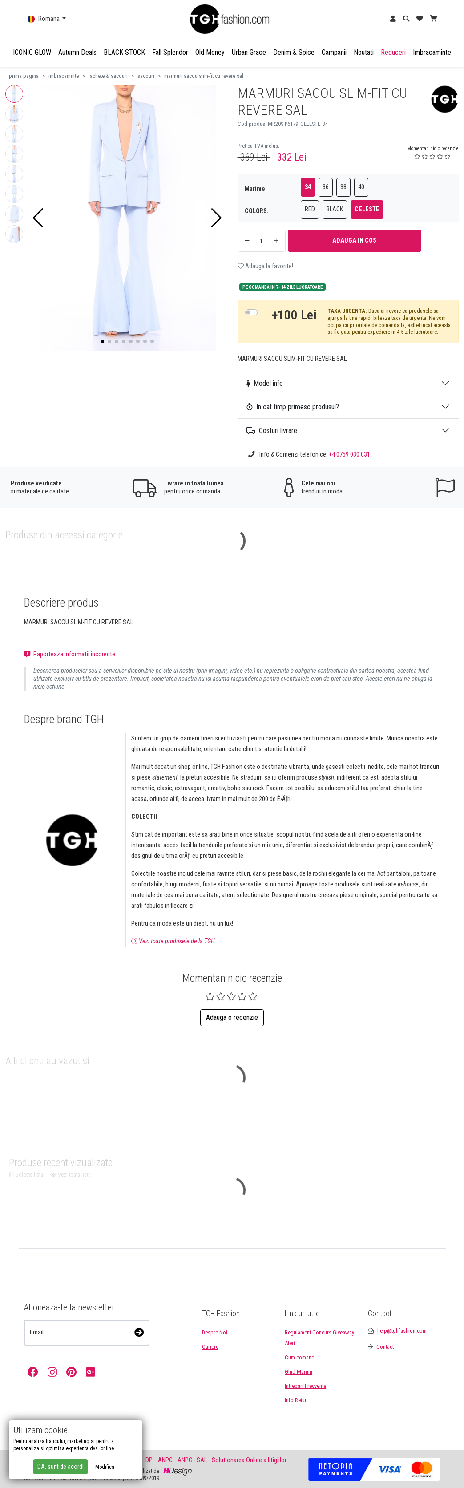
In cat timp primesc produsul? (292, 407)
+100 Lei (294, 315)
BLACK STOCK (124, 52)
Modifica (104, 1467)
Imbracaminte (432, 52)
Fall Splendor (170, 52)
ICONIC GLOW (32, 52)
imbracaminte (63, 76)
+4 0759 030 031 (349, 454)
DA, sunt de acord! (60, 1466)
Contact (385, 1346)
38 (343, 187)
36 (326, 187)
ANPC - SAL (192, 1460)
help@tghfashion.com (402, 1330)
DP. (149, 1460)
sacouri (145, 76)
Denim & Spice (294, 52)
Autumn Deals (77, 52)
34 (308, 187)
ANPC (165, 1460)
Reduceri (393, 52)
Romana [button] (44, 19)
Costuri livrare (271, 430)
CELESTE (367, 209)
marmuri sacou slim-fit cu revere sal (203, 76)
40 (361, 187)
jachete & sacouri (108, 76)
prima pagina (24, 76)
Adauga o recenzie (232, 1017)
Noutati (364, 52)
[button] (38, 218)
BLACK (335, 209)
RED (310, 209)
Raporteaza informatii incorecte (69, 654)
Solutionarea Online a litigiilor (249, 1460)
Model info (264, 383)
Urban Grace (249, 52)
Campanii (334, 52)
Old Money (210, 52)
